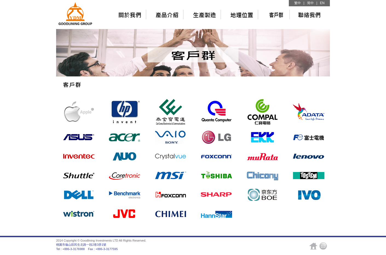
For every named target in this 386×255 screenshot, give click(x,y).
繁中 (297, 3)
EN (322, 3)
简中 (310, 3)
